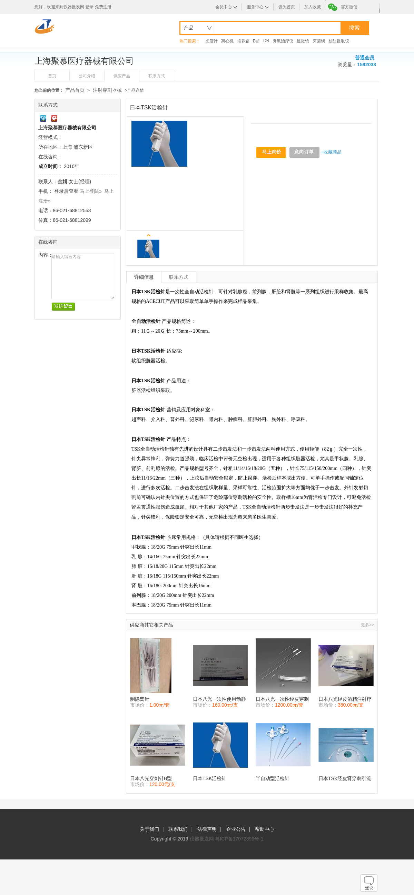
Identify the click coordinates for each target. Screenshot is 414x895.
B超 (256, 41)
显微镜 (303, 41)
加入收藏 (312, 6)
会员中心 (223, 6)
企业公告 (236, 829)
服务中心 (255, 6)
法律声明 (207, 829)
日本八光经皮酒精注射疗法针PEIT (345, 699)
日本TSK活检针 (209, 778)
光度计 (211, 41)
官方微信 (349, 6)
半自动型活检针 (272, 778)
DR (266, 40)
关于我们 (149, 829)
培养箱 (243, 41)
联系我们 (178, 829)
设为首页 (286, 6)
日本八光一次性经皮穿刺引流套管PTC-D (282, 699)
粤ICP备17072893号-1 (239, 839)
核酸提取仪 (338, 41)
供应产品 (122, 75)
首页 (52, 75)
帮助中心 (264, 829)
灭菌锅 (319, 41)
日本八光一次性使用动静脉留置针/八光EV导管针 (219, 699)
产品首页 (75, 90)
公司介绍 (87, 75)
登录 (89, 6)
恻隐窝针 (139, 699)
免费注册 (103, 6)
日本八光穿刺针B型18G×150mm (151, 778)
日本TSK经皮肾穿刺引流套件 (344, 778)
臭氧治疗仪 (283, 41)
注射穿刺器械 (108, 90)
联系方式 (156, 75)
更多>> (367, 624)
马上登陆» (91, 191)
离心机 (227, 41)
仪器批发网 (202, 839)
